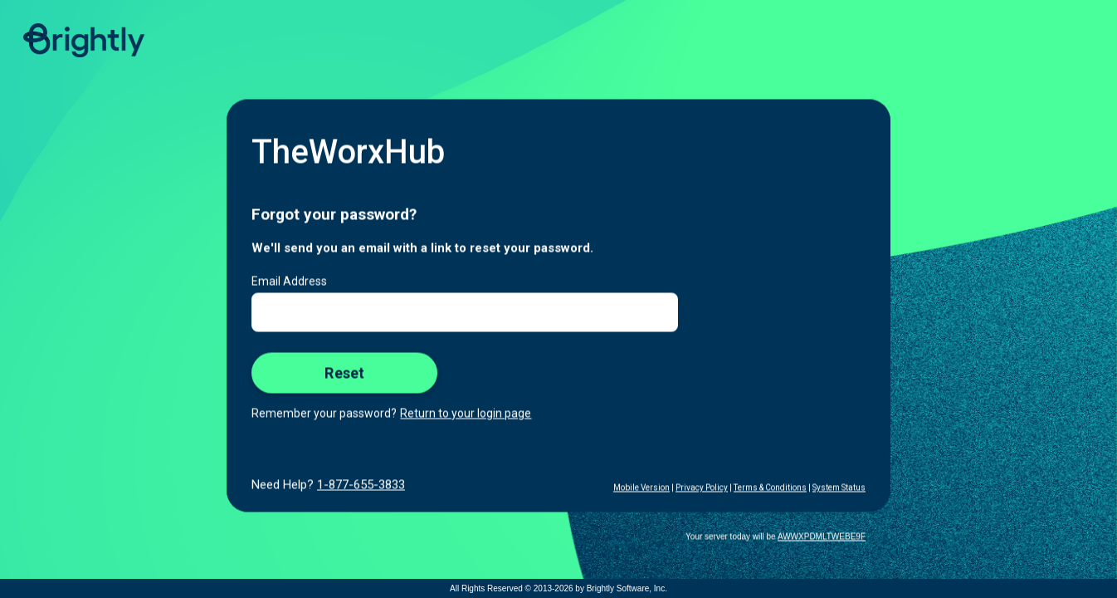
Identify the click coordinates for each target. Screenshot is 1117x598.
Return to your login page (465, 413)
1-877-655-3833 (361, 485)
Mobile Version (641, 488)
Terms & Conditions (770, 488)
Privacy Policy (702, 488)
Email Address (289, 281)
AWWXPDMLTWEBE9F (822, 537)
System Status (839, 488)
